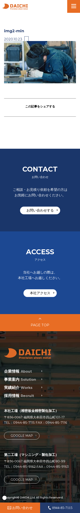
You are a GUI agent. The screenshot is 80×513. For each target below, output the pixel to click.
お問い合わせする (42, 210)
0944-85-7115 (24, 422)
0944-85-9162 (24, 466)
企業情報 (18, 371)
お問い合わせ (20, 508)
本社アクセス (42, 293)
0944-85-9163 (57, 466)
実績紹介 (18, 388)
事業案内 (20, 379)
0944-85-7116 (56, 422)
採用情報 (19, 396)
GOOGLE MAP (23, 436)
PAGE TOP (40, 322)
